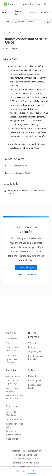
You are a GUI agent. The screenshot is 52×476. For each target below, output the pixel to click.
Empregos (33, 342)
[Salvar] (22, 471)
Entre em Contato (14, 419)
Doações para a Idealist (35, 386)
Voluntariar (33, 12)
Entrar (24, 4)
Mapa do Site (12, 438)
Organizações (34, 351)
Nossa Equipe (34, 380)
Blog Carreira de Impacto (35, 357)
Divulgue (10, 343)
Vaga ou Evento (13, 376)
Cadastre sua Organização (12, 382)
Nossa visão (11, 338)
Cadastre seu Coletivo (12, 389)
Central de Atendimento (12, 413)
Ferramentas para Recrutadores (14, 397)
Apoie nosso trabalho (11, 361)
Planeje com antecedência (12, 349)
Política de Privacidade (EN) (13, 433)
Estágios (32, 347)
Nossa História (35, 376)
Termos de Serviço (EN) (14, 425)
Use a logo (11, 355)
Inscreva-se (35, 4)
